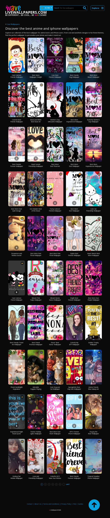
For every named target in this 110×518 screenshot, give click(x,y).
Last (68, 484)
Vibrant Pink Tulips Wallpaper (35, 299)
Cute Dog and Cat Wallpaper (55, 388)
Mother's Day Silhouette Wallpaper (55, 121)
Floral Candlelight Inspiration (17, 388)
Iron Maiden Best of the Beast (36, 210)
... (63, 484)
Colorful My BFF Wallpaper (74, 344)
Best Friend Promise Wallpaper (35, 344)
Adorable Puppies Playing (35, 388)
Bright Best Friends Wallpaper (74, 299)
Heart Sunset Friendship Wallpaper (36, 165)
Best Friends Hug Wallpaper (74, 76)
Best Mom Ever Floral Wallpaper (35, 254)
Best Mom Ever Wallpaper (74, 165)
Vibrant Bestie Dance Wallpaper (55, 299)
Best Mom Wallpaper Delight (36, 76)
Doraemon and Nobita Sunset (16, 254)
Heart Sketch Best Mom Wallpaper (93, 254)
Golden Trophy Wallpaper (93, 344)
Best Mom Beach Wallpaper (93, 76)
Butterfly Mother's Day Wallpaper (93, 121)
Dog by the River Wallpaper (93, 433)
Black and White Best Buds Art (35, 121)
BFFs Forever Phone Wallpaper (74, 433)
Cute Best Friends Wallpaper (55, 76)
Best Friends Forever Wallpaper (16, 165)
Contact (30, 504)
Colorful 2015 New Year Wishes (55, 477)
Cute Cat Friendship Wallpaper (93, 210)
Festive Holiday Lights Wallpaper (36, 433)
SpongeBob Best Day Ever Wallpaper (74, 388)
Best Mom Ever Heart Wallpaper (55, 433)
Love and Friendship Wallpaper (36, 477)
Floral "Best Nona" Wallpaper (55, 344)
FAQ (74, 504)
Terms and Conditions (51, 504)
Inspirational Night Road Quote (16, 433)
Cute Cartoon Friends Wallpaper (16, 76)
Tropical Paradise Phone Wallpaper (93, 477)
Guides (80, 504)
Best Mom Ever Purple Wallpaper (93, 299)
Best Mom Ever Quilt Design (16, 210)
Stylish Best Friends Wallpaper (74, 254)
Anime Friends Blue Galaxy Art (93, 388)
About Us (37, 504)
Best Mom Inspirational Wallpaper (74, 121)
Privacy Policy (66, 504)
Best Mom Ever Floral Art (55, 165)
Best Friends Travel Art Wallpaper (16, 344)
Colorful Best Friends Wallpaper (16, 121)
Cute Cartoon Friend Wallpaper (16, 299)
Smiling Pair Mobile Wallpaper (17, 477)
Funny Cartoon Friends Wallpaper (55, 210)
